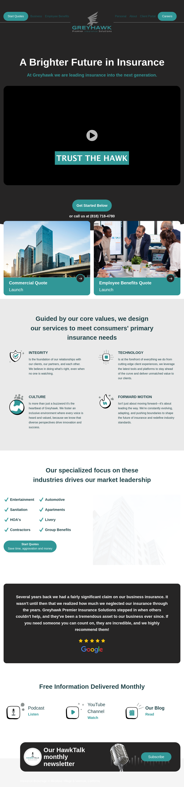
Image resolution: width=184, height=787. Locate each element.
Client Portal (148, 16)
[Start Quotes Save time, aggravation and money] (30, 546)
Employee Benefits (57, 16)
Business (36, 16)
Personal (120, 16)
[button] (156, 756)
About (133, 16)
